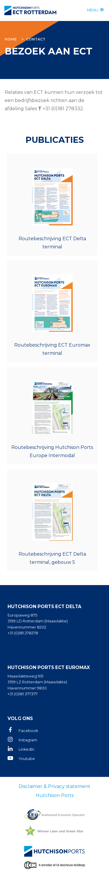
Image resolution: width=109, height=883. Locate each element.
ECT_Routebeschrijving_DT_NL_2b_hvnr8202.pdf (52, 204)
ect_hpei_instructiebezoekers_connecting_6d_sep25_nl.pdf (52, 415)
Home (11, 39)
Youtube (27, 758)
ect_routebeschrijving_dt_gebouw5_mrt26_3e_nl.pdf (52, 520)
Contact (35, 39)
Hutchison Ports (55, 795)
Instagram (28, 740)
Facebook (28, 730)
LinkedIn (26, 749)
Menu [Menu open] (92, 10)
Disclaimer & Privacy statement (54, 786)
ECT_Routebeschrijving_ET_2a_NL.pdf (52, 311)
